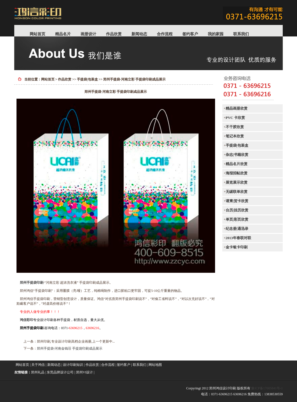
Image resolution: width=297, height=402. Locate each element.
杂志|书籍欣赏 (237, 155)
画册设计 (88, 34)
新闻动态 (139, 34)
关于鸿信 (38, 365)
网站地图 (155, 365)
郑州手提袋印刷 (31, 283)
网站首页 (37, 34)
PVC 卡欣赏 (235, 117)
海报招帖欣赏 (236, 173)
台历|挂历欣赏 (237, 210)
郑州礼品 (37, 372)
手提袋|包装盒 (87, 79)
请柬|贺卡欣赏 (237, 201)
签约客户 (190, 34)
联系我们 (241, 34)
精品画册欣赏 (236, 108)
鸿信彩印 (26, 320)
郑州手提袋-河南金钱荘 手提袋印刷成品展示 (70, 348)
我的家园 (215, 34)
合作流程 (165, 34)
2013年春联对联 (238, 238)
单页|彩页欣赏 (237, 219)
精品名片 (63, 34)
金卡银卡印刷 (236, 247)
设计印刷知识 (73, 365)
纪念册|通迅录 (237, 229)
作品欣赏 (114, 34)
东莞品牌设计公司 (60, 372)
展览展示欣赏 (236, 182)
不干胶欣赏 (235, 127)
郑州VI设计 (84, 372)
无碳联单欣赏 (236, 192)
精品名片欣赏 (236, 164)
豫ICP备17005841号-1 (267, 388)
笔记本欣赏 (235, 136)
